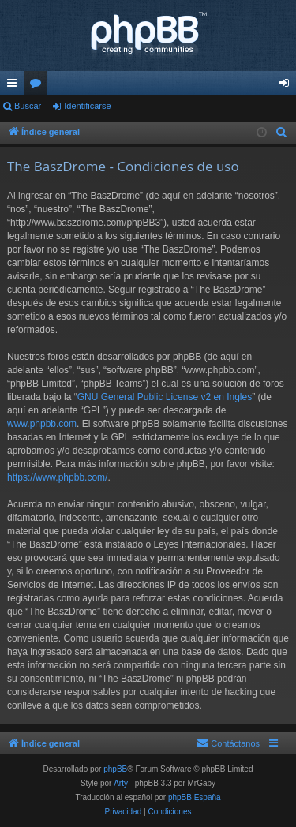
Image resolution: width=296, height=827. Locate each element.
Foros (38, 86)
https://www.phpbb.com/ (57, 477)
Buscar (27, 105)
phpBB (115, 769)
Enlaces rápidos (15, 86)
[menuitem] (282, 132)
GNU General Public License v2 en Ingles (164, 396)
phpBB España (194, 797)
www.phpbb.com (42, 423)
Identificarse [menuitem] (287, 86)
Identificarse (87, 105)
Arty (121, 783)
